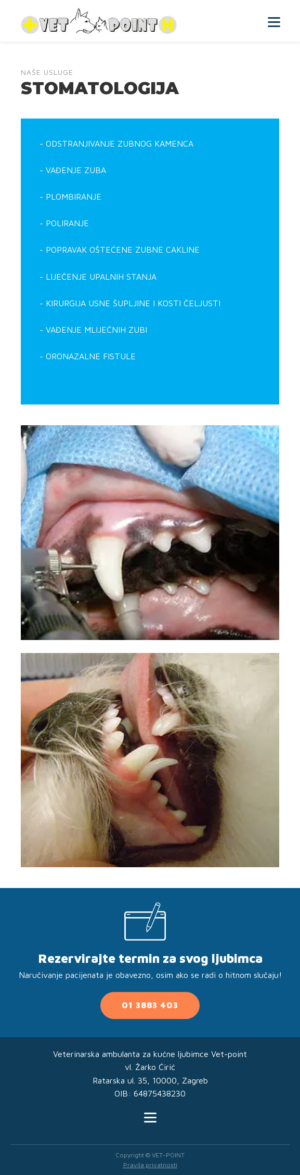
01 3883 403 (150, 1005)
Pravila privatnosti (150, 1165)
